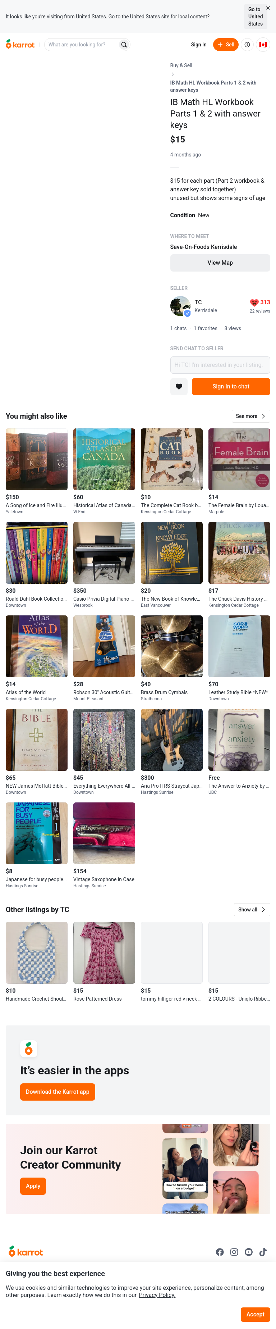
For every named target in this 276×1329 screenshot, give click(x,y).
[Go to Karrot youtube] (248, 1252)
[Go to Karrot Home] (26, 1252)
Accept (255, 1314)
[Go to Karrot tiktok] (263, 1252)
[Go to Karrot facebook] (220, 1252)
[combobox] (81, 44)
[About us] (247, 44)
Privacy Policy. (157, 1295)
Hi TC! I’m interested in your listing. (220, 365)
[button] (251, 416)
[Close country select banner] (268, 8)
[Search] (124, 45)
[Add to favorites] (179, 386)
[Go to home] (20, 44)
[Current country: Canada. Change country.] (263, 44)
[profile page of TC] (180, 306)
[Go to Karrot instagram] (234, 1252)
